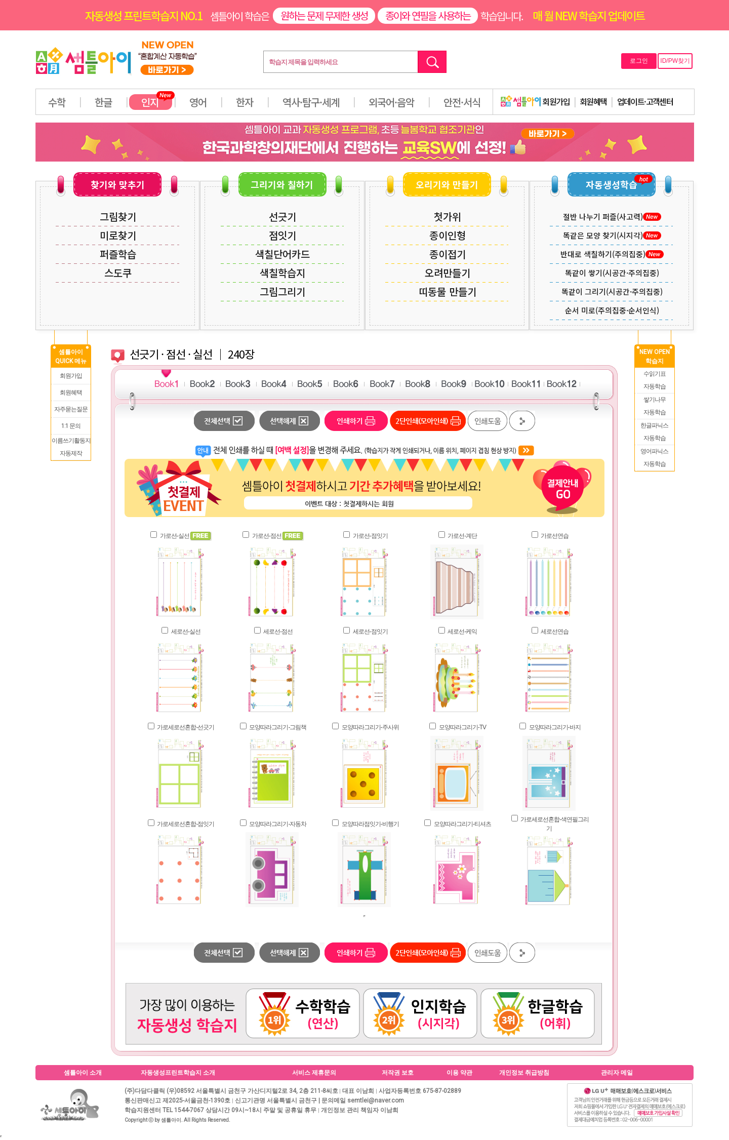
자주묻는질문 (71, 409)
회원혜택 (593, 101)
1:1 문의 (70, 425)
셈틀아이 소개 (83, 1072)
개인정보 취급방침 (524, 1072)
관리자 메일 (617, 1072)
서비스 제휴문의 (314, 1072)
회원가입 (535, 101)
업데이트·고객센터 (645, 101)
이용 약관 (459, 1072)
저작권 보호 (398, 1072)
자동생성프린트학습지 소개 (178, 1072)
